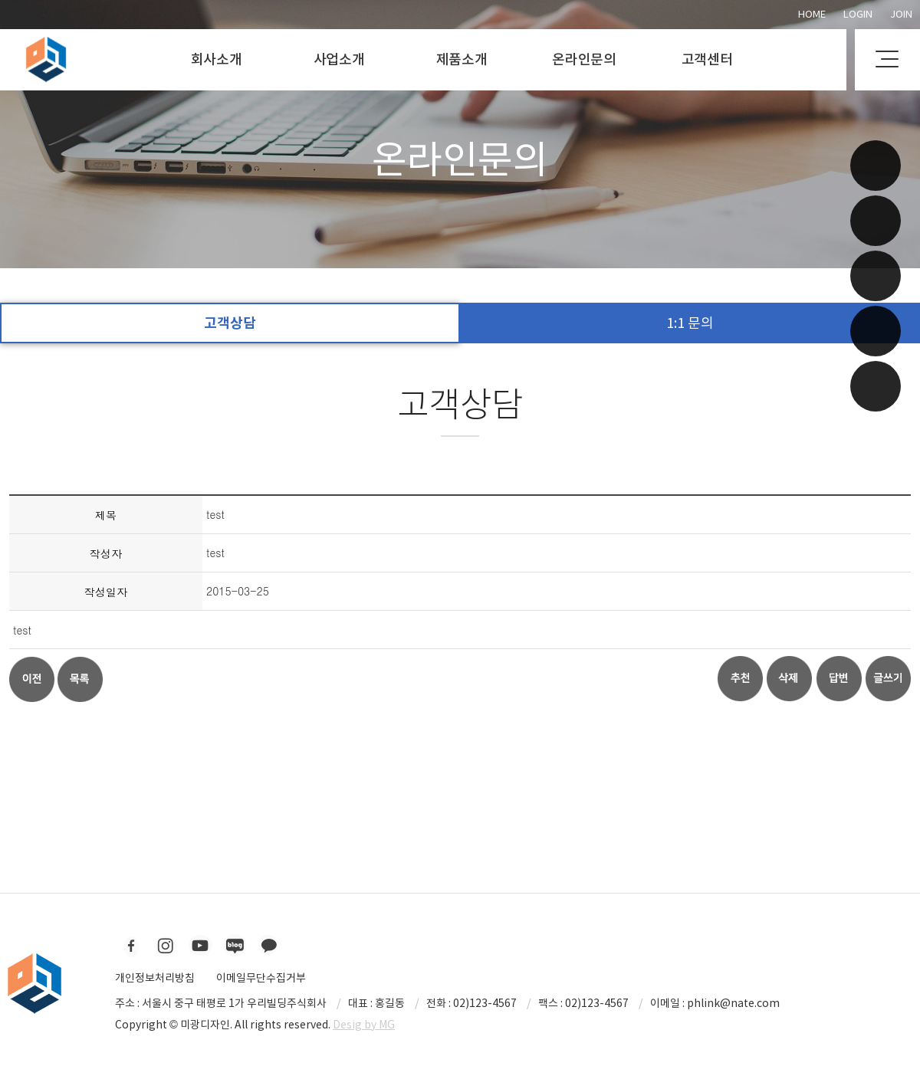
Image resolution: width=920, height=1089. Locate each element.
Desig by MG (364, 1025)
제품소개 (462, 59)
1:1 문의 (690, 323)
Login (857, 14)
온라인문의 (584, 59)
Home (812, 14)
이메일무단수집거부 (261, 978)
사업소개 (339, 59)
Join (901, 14)
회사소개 (216, 59)
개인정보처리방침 (155, 978)
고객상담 (230, 323)
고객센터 (707, 59)
